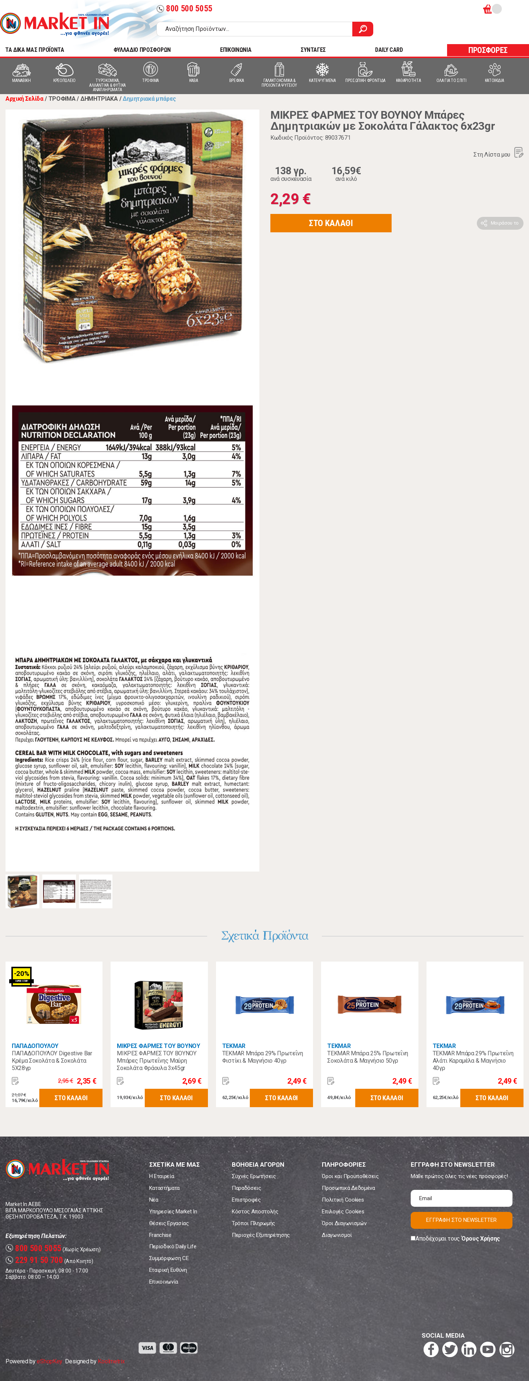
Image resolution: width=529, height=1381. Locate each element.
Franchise (160, 1235)
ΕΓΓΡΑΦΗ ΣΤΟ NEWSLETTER (461, 1220)
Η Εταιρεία (161, 1176)
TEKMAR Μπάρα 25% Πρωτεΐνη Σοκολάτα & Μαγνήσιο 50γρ (367, 1057)
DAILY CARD (389, 49)
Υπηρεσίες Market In (173, 1211)
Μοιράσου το (505, 223)
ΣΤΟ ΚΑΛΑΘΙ (331, 223)
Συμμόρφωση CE (169, 1258)
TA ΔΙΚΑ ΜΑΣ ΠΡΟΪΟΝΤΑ (34, 49)
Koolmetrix (111, 1361)
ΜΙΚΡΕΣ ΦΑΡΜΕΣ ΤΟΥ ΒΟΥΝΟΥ (158, 1045)
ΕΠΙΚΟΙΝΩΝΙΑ (235, 49)
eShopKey (49, 1361)
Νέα (153, 1199)
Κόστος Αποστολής (255, 1211)
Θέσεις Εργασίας (169, 1223)
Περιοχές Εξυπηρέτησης (261, 1235)
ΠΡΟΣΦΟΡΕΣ (488, 50)
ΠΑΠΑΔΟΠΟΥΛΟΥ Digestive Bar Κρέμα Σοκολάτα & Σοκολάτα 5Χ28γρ (52, 1060)
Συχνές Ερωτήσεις (254, 1176)
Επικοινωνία (163, 1281)
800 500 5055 (184, 9)
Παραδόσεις (246, 1188)
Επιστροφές (246, 1199)
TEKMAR (233, 1045)
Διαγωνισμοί (337, 1235)
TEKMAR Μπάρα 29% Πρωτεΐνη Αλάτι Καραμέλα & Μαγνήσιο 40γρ (473, 1060)
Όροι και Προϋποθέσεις (350, 1176)
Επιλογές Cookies (343, 1211)
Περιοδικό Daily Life (173, 1246)
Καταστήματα (164, 1188)
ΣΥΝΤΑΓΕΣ (313, 49)
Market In (54, 24)
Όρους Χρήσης (480, 1238)
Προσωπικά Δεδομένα (348, 1188)
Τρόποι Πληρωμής (253, 1223)
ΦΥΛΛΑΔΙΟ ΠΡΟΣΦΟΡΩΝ (142, 49)
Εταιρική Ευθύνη (168, 1270)
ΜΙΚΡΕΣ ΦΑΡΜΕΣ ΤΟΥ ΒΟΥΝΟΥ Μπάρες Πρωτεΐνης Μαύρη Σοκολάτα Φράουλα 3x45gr (156, 1060)
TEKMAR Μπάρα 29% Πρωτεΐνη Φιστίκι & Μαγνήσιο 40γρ (262, 1057)
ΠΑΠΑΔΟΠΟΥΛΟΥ (35, 1045)
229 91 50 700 (34, 1260)
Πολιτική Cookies (343, 1199)
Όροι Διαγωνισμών (344, 1223)
